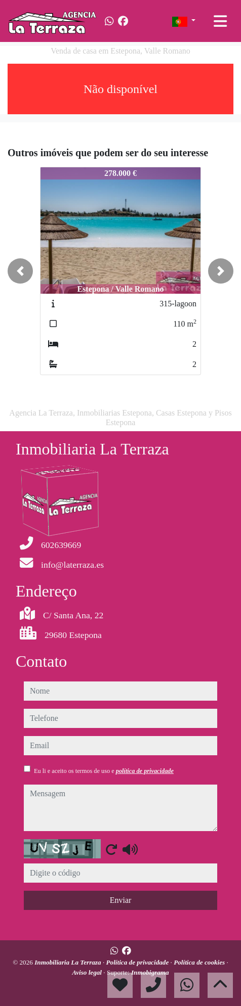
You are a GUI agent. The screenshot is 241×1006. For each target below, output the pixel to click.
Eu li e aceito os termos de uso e (104, 770)
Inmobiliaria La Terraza (68, 962)
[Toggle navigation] (220, 21)
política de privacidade (145, 770)
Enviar (121, 900)
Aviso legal (87, 972)
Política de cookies (200, 962)
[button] (20, 271)
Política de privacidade (138, 962)
